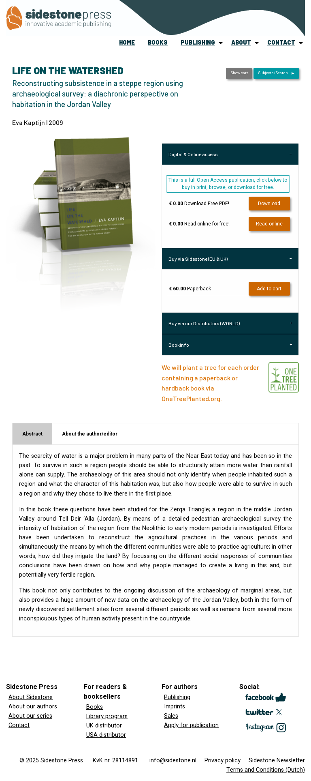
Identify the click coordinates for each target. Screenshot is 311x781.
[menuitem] (127, 43)
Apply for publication (191, 725)
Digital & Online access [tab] (193, 154)
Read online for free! (199, 223)
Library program (107, 716)
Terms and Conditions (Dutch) (265, 770)
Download (269, 203)
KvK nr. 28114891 (115, 760)
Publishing (177, 697)
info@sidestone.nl (172, 760)
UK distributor (104, 725)
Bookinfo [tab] (178, 345)
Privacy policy (222, 760)
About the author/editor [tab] (89, 434)
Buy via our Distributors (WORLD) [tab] (204, 323)
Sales (171, 716)
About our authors (33, 706)
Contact (19, 725)
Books (94, 707)
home (127, 42)
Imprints (174, 706)
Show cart (239, 73)
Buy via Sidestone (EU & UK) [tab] (198, 259)
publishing (198, 42)
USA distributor (106, 735)
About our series (30, 716)
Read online (269, 223)
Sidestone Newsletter (277, 760)
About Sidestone (31, 697)
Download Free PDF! (199, 203)
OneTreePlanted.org (191, 398)
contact (281, 42)
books (158, 42)
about (241, 42)
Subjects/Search (273, 73)
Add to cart (269, 288)
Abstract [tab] (32, 434)
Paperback (190, 288)
